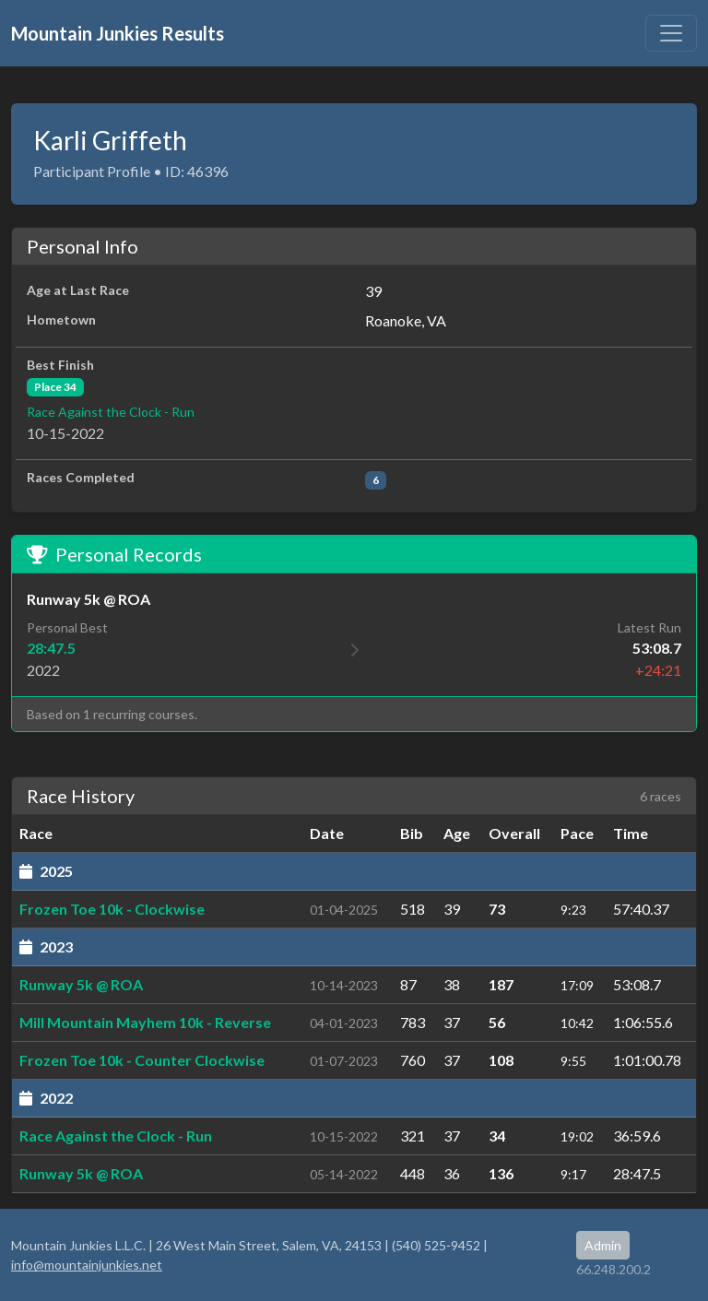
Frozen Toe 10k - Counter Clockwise (142, 1060)
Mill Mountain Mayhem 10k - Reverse (145, 1022)
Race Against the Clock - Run (111, 412)
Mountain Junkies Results (117, 33)
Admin (602, 1245)
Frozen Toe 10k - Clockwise (112, 908)
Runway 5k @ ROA (81, 984)
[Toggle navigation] (671, 33)
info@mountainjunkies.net (86, 1264)
